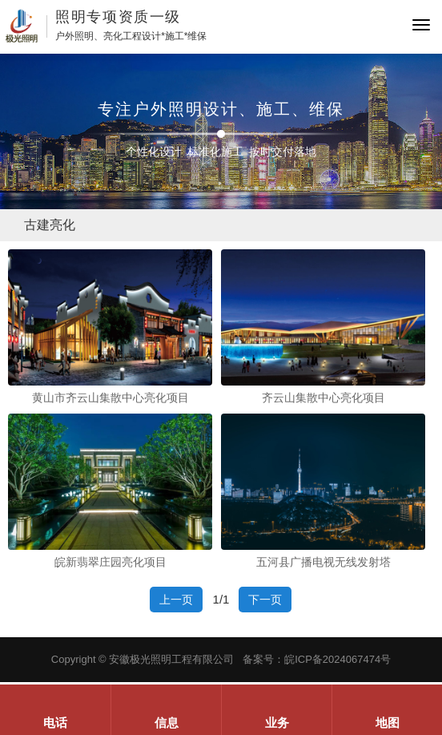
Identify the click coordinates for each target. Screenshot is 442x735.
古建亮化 (49, 225)
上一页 (176, 599)
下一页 (265, 599)
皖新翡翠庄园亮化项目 (110, 561)
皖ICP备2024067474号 (337, 659)
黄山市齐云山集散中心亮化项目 (110, 397)
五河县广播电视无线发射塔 (323, 561)
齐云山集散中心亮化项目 (323, 397)
